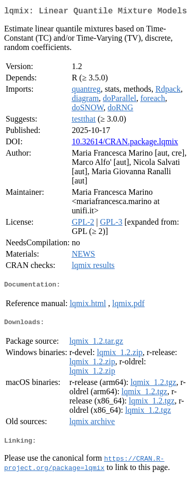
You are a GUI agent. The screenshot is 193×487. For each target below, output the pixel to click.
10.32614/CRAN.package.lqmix (125, 143)
